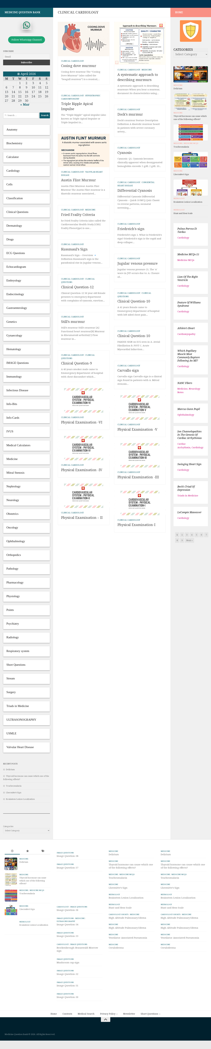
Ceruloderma (116, 949)
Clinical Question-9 (76, 365)
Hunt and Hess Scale (183, 215)
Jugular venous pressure (137, 265)
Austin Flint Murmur (78, 182)
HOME (179, 13)
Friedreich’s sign (130, 230)
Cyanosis (125, 154)
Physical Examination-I (136, 608)
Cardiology (183, 239)
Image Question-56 (67, 926)
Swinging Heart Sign (189, 465)
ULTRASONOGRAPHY (66, 937)
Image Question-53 (67, 952)
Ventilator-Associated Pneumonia (128, 939)
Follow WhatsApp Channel (27, 41)
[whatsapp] (26, 26)
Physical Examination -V (137, 458)
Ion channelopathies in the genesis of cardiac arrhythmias (189, 436)
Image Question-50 (67, 1013)
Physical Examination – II (82, 601)
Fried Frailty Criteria (78, 216)
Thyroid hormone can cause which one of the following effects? (32, 882)
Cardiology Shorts (119, 916)
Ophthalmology (185, 416)
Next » (189, 542)
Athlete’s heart (186, 329)
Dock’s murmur (130, 116)
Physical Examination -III (138, 533)
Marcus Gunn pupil (188, 410)
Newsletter (129, 1030)
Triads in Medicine (187, 497)
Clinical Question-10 (133, 303)
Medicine (147, 71)
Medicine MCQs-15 (188, 256)
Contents (67, 1030)
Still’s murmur (73, 323)
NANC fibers (184, 384)
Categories (8, 828)
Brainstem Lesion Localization (20, 800)
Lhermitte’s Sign (13, 794)
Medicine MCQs (191, 145)
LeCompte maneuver (189, 513)
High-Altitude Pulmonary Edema (127, 919)
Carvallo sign (128, 372)
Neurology (179, 200)
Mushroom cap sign (68, 978)
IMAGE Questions (65, 854)
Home (54, 1030)
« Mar (25, 106)
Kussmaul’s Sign (74, 251)
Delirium (10, 771)
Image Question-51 (67, 1001)
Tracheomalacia (13, 787)
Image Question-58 (67, 857)
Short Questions (149, 1030)
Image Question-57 (67, 869)
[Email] (26, 58)
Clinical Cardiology (72, 63)
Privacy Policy (107, 1030)
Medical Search (86, 1030)
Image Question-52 (67, 990)
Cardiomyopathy (186, 335)
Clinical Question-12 (77, 289)
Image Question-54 (67, 940)
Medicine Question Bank (22, 13)
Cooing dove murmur (78, 67)
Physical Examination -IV (81, 526)
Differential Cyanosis (134, 192)
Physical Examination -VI (81, 451)
